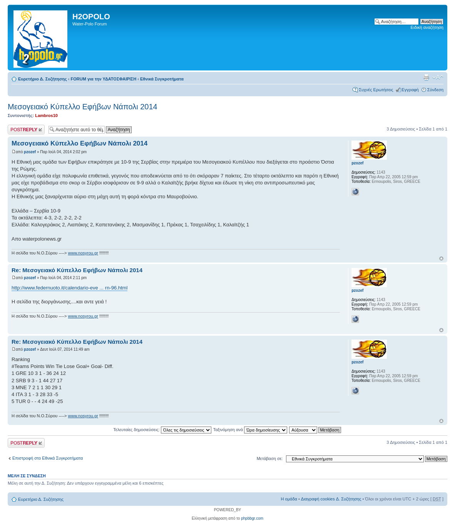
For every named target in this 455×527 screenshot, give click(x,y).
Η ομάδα (289, 499)
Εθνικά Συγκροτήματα (162, 79)
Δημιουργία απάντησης (26, 129)
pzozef (30, 152)
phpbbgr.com (252, 518)
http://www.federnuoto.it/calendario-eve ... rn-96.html (69, 288)
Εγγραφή (410, 89)
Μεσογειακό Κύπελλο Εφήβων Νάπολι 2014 (82, 106)
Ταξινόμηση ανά (250, 429)
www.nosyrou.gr (83, 253)
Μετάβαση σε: (270, 458)
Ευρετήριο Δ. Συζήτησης (42, 79)
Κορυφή (441, 258)
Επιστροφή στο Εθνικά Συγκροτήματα (47, 458)
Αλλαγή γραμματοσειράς (437, 77)
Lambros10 (46, 115)
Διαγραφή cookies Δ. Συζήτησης (331, 499)
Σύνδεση (435, 89)
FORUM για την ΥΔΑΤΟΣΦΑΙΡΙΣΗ (104, 79)
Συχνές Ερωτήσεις (376, 89)
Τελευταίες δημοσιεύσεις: (162, 429)
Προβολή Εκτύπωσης (426, 77)
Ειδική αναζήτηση (427, 27)
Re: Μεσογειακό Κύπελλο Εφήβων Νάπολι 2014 (77, 270)
